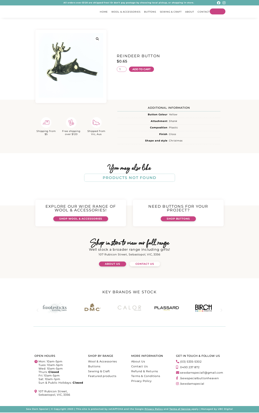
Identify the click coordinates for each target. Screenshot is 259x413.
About (189, 11)
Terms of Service (180, 409)
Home (104, 11)
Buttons (150, 11)
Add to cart (142, 69)
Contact (204, 11)
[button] (97, 39)
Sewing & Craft (171, 11)
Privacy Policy (154, 409)
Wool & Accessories (126, 11)
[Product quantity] (122, 69)
